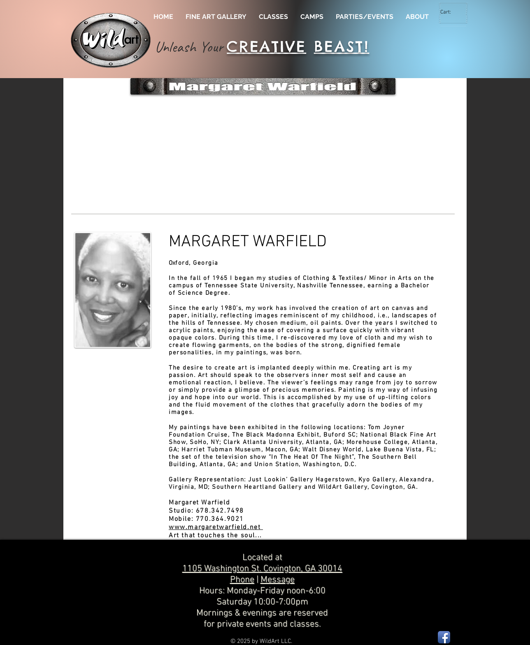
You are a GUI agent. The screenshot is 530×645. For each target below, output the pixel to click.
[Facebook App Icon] (444, 637)
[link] (450, 12)
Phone (242, 579)
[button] (129, 157)
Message (277, 579)
